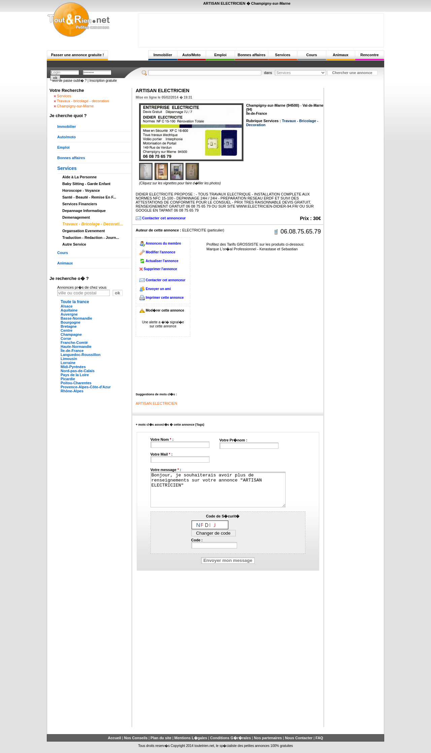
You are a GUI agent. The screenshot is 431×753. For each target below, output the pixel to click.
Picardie (68, 379)
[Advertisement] (261, 28)
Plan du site (161, 738)
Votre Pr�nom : (233, 440)
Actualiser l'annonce (161, 261)
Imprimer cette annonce (165, 297)
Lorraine (68, 363)
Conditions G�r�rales (230, 738)
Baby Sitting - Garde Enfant (86, 184)
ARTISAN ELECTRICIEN (156, 403)
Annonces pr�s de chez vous (81, 287)
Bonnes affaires (252, 55)
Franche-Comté (74, 342)
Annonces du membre (163, 243)
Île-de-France (72, 351)
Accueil (114, 738)
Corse (66, 338)
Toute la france (75, 301)
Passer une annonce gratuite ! (77, 55)
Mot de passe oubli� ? (69, 80)
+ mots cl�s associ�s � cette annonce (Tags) (170, 424)
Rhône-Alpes (72, 391)
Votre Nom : (162, 439)
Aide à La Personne (79, 177)
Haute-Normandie (76, 347)
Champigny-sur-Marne (75, 106)
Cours (311, 55)
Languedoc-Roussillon (81, 355)
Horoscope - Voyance (81, 190)
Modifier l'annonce (160, 252)
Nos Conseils (135, 738)
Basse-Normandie (76, 318)
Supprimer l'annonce (160, 269)
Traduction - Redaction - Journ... (90, 238)
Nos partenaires (268, 738)
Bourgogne (70, 322)
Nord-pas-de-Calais (78, 371)
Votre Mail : (162, 454)
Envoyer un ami (158, 289)
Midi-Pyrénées (73, 367)
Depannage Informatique (84, 211)
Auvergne (69, 314)
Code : (197, 540)
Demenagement (76, 217)
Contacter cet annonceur (164, 218)
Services (282, 55)
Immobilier (163, 55)
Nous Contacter (298, 738)
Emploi (220, 55)
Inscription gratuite (103, 80)
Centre (66, 330)
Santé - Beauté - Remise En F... (89, 197)
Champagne (71, 334)
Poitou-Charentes (76, 383)
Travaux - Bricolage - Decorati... (92, 224)
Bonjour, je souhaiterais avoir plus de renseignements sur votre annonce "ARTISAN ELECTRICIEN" (218, 489)
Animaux (340, 55)
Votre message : (166, 470)
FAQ (319, 738)
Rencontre (369, 55)
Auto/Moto (191, 55)
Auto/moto (66, 137)
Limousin (69, 359)
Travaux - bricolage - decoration (83, 101)
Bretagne (69, 326)
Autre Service (74, 244)
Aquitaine (69, 310)
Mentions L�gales (190, 738)
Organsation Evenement (83, 231)
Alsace (66, 306)
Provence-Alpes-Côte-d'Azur (86, 387)
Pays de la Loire (75, 375)
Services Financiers (79, 204)
